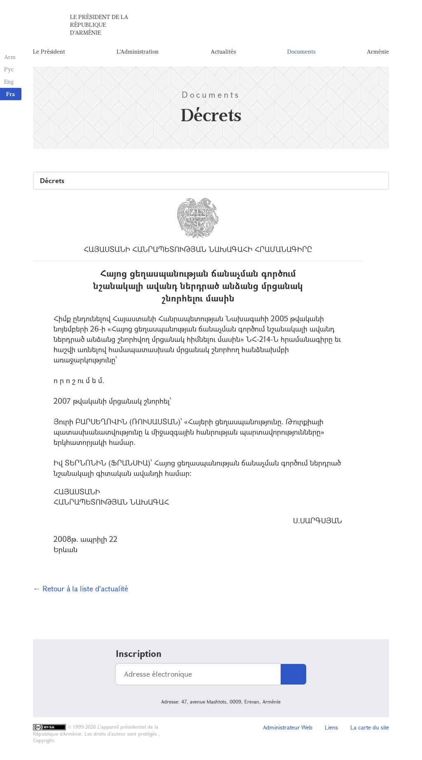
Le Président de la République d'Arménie (99, 24)
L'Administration (138, 51)
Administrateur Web (287, 727)
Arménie (378, 51)
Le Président (49, 51)
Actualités (223, 51)
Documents (301, 51)
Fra (10, 94)
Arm (10, 57)
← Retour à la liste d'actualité (80, 588)
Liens (331, 727)
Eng (9, 81)
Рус (9, 69)
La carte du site (369, 727)
